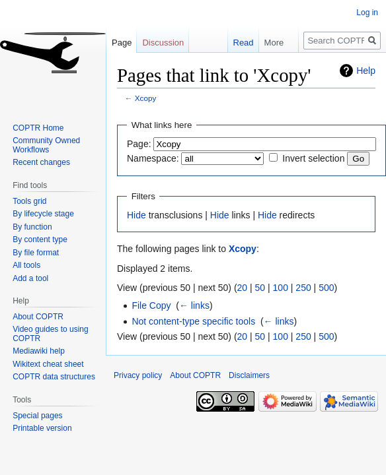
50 (260, 287)
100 (280, 287)
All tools (26, 265)
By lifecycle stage (43, 213)
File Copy (151, 305)
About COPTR (38, 316)
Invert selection (313, 158)
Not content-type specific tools (193, 321)
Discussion (163, 43)
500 (326, 287)
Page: (139, 144)
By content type (40, 239)
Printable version (42, 428)
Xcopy (146, 98)
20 (242, 287)
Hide (136, 215)
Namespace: (153, 158)
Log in (367, 12)
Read (236, 43)
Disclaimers (249, 375)
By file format (36, 252)
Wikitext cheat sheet (48, 364)
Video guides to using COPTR (51, 334)
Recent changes (41, 162)
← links (194, 305)
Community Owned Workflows (46, 145)
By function (32, 227)
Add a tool (30, 278)
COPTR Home (38, 128)
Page (122, 43)
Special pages (37, 415)
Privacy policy (138, 375)
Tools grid (29, 201)
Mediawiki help (39, 351)
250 (303, 287)
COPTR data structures (54, 376)
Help (365, 70)
